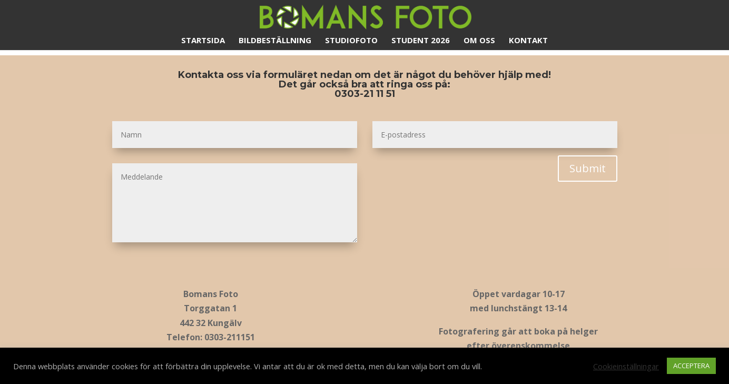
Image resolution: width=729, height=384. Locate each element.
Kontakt (528, 40)
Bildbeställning (275, 40)
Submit (587, 168)
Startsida (203, 40)
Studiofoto (351, 40)
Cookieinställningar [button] (626, 366)
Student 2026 (420, 40)
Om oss (479, 40)
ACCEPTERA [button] (691, 365)
